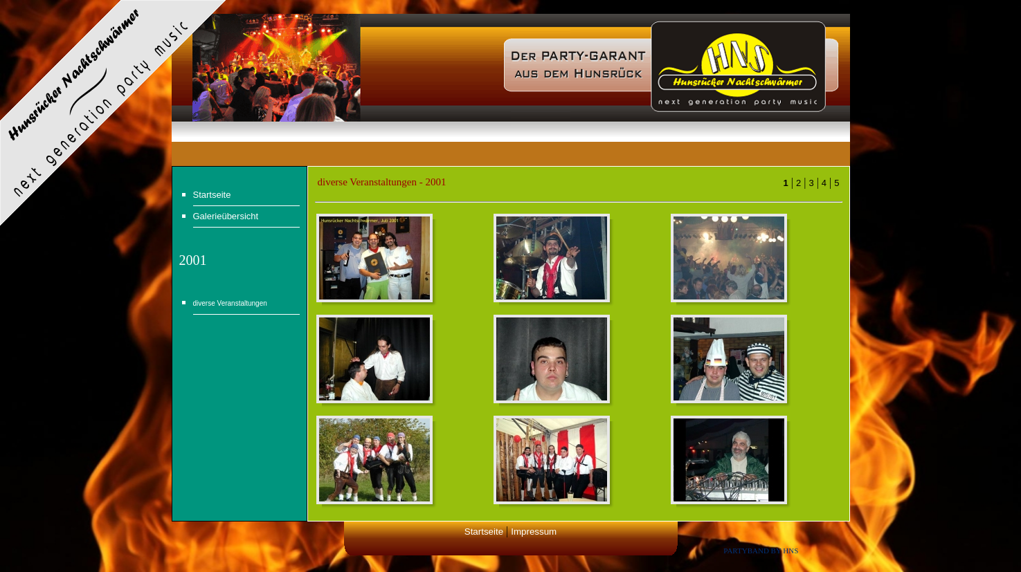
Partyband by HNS (760, 550)
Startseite (212, 195)
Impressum (534, 531)
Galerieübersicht (226, 216)
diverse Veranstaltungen (230, 303)
